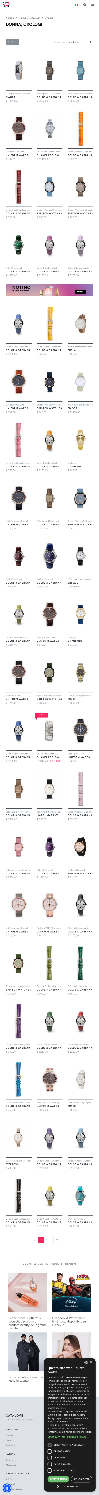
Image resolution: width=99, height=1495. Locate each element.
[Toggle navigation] (92, 4)
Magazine (11, 1464)
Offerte (10, 1459)
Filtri (12, 41)
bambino (10, 1445)
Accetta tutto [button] (58, 1479)
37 (57, 1240)
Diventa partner (14, 1489)
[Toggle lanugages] (76, 5)
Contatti (10, 1484)
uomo (9, 1440)
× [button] (91, 1362)
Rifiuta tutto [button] (81, 1479)
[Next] (64, 1240)
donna (9, 1435)
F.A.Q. (9, 1479)
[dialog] (70, 1425)
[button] (7, 1488)
